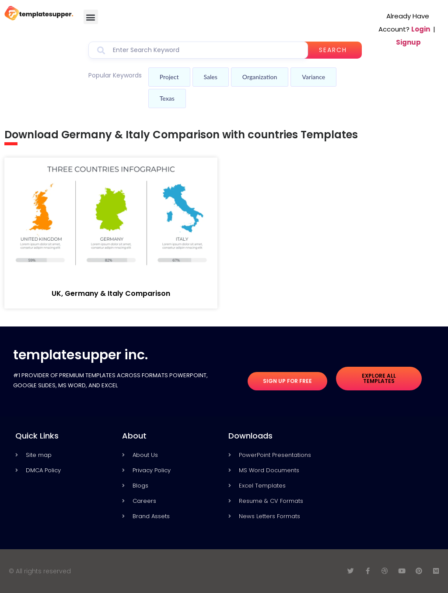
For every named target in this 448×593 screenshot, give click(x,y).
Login (420, 29)
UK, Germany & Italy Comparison (111, 293)
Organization (259, 77)
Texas (167, 98)
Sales (210, 77)
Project (169, 77)
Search (333, 50)
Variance (313, 77)
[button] (91, 17)
